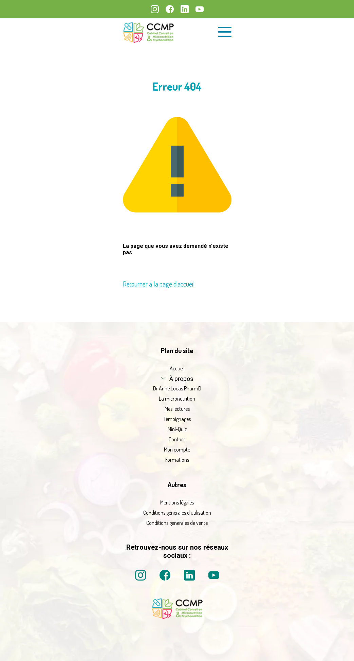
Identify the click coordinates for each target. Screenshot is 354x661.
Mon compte (177, 449)
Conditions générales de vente (177, 522)
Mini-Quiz (177, 429)
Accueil (177, 368)
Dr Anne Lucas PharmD (177, 388)
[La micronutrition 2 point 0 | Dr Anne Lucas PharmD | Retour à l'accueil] (177, 616)
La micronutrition (177, 398)
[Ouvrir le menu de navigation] (224, 31)
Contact (177, 439)
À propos (181, 378)
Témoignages (177, 419)
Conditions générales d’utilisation (177, 512)
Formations (177, 459)
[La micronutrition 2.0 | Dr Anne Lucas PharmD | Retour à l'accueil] (148, 32)
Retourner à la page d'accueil (159, 283)
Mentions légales (177, 502)
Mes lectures (177, 408)
